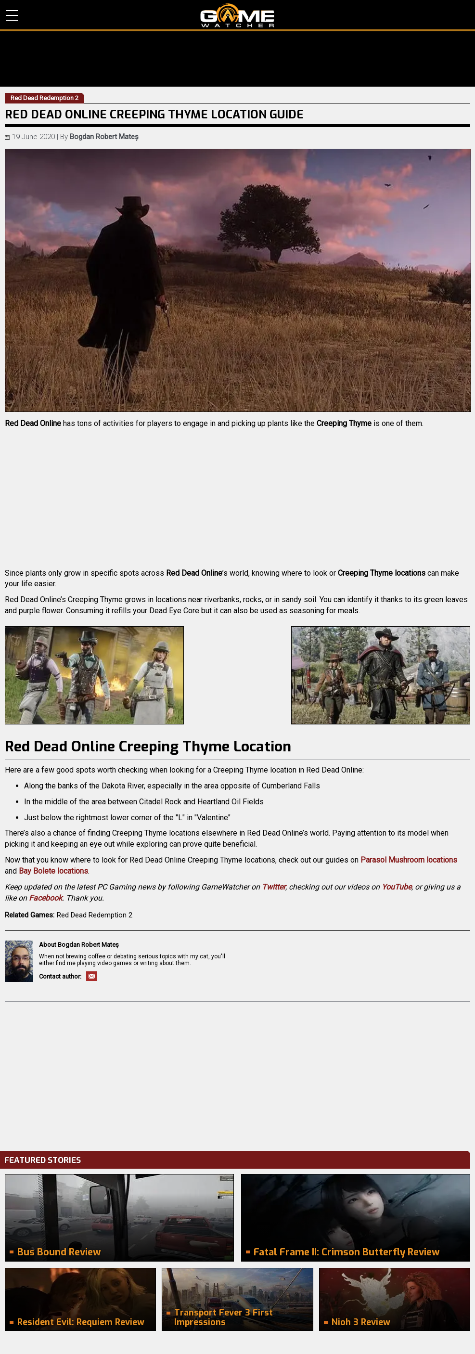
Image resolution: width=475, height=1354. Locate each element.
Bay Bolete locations (53, 871)
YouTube (396, 886)
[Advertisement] (237, 1073)
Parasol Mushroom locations (408, 859)
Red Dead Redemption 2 (94, 915)
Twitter (273, 886)
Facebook (45, 898)
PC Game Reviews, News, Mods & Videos (237, 15)
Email (91, 976)
